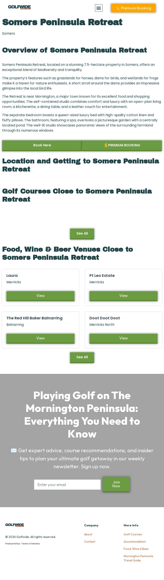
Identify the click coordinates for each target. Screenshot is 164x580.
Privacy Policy (12, 543)
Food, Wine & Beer (136, 549)
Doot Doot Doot (104, 318)
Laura (12, 275)
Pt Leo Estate (102, 275)
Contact (89, 541)
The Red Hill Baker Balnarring (34, 318)
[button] (98, 8)
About (88, 534)
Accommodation (135, 541)
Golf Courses (133, 534)
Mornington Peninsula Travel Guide (138, 558)
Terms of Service (30, 543)
